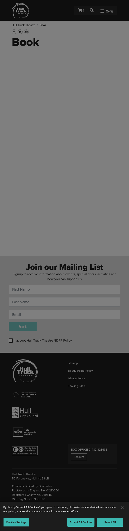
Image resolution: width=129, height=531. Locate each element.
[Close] (122, 507)
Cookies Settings (16, 522)
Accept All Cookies (81, 522)
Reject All (110, 522)
